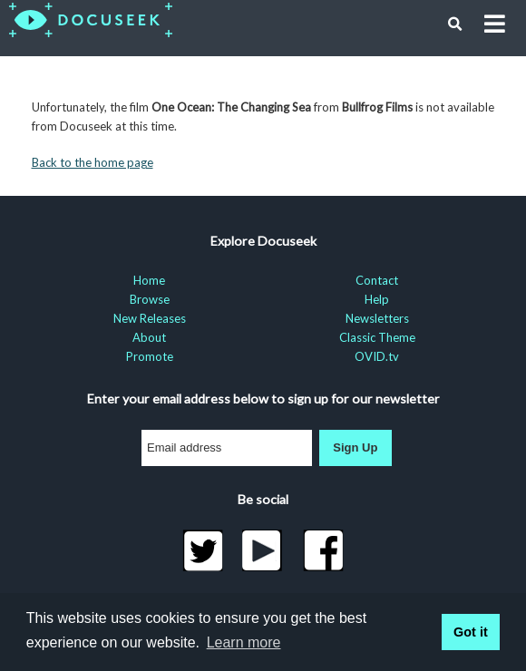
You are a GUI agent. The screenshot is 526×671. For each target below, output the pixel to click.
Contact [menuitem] (377, 280)
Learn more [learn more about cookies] (244, 642)
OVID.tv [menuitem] (377, 356)
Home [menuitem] (149, 280)
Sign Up (355, 447)
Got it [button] (470, 632)
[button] (455, 24)
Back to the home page (92, 162)
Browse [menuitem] (150, 299)
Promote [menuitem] (149, 356)
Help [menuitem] (377, 299)
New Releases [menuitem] (149, 318)
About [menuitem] (149, 337)
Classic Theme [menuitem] (377, 337)
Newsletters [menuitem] (377, 318)
